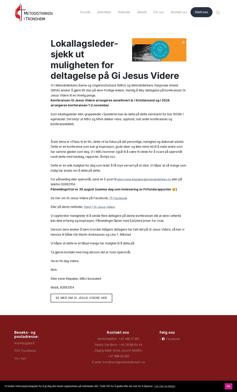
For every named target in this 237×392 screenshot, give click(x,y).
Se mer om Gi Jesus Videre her (82, 298)
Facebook (173, 340)
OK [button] (228, 386)
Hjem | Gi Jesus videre (99, 208)
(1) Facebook (118, 199)
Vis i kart (20, 359)
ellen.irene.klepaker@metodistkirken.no (144, 180)
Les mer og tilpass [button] (165, 386)
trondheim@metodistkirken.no (123, 363)
